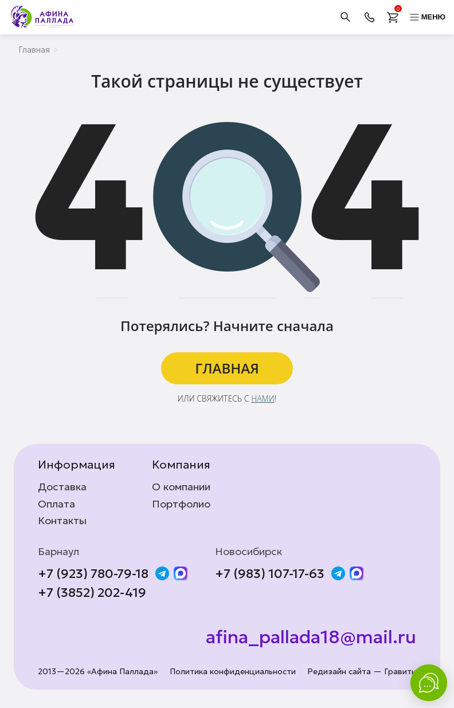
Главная (34, 49)
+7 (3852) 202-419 (92, 592)
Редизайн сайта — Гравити (361, 671)
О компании (181, 487)
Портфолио (181, 504)
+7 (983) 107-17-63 (269, 574)
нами (263, 398)
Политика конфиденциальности (233, 671)
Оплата (56, 504)
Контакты (62, 520)
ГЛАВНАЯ (227, 368)
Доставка (62, 487)
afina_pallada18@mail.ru (311, 637)
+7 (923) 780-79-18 (93, 574)
